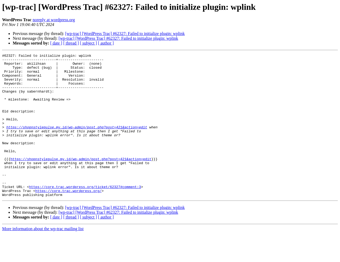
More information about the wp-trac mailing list (43, 257)
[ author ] (106, 43)
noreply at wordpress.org (54, 20)
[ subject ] (88, 43)
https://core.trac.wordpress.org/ (68, 218)
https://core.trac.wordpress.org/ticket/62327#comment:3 (85, 213)
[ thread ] (71, 43)
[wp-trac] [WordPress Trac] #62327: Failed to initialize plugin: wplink (125, 33)
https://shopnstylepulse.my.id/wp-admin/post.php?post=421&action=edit (76, 142)
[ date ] (56, 43)
